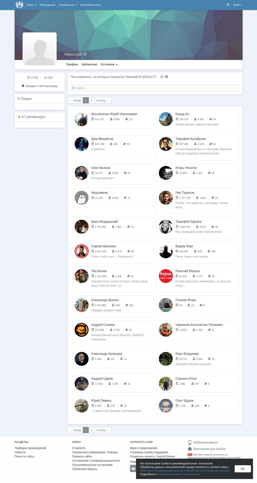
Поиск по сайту (24, 456)
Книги (32, 4)
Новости (20, 452)
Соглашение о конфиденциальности (96, 460)
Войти (237, 4)
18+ (190, 454)
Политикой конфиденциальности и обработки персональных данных (184, 470)
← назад (75, 100)
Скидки (26, 98)
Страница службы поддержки (149, 452)
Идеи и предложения (143, 448)
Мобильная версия (203, 442)
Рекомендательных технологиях (178, 474)
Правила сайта (82, 456)
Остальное (109, 64)
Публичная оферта (84, 469)
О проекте (78, 448)
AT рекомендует (33, 117)
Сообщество (68, 4)
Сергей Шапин (165, 456)
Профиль (72, 64)
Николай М (76, 54)
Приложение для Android (207, 449)
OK (243, 468)
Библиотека (89, 64)
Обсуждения (47, 4)
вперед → (103, 100)
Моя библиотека (90, 4)
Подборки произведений (30, 448)
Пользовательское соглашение (92, 464)
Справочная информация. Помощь (95, 452)
